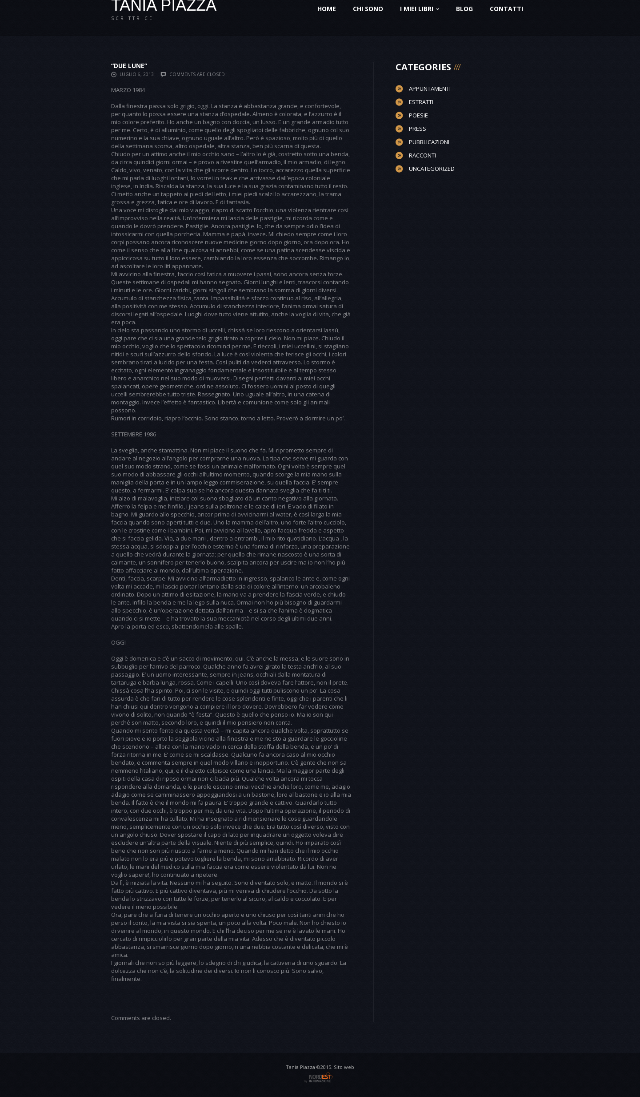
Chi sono (368, 8)
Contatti (506, 8)
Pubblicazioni (429, 142)
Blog (464, 8)
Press (417, 129)
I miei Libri (419, 8)
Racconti (422, 155)
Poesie (418, 115)
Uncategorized (432, 169)
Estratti (421, 102)
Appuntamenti (430, 89)
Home (326, 8)
